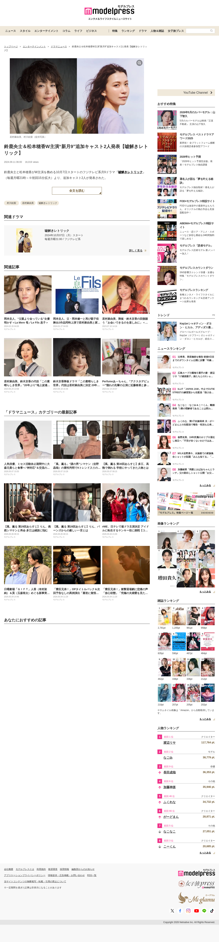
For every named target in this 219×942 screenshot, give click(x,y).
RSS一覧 (92, 875)
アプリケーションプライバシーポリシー (24, 875)
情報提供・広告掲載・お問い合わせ (66, 875)
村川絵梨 (11, 203)
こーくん (169, 846)
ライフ (78, 30)
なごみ (168, 757)
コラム (66, 30)
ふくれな (169, 802)
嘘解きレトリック (130, 172)
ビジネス (91, 30)
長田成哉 (169, 772)
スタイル (25, 30)
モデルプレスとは (25, 869)
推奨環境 (52, 869)
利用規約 (41, 869)
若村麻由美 (28, 203)
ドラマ (143, 30)
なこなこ (169, 831)
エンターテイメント (46, 30)
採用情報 (64, 869)
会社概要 (8, 869)
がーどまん (171, 816)
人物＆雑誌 (157, 30)
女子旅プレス (176, 30)
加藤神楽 (169, 787)
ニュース (10, 30)
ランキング (128, 30)
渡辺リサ (169, 742)
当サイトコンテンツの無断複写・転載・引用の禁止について (35, 881)
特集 (115, 30)
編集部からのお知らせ (83, 869)
